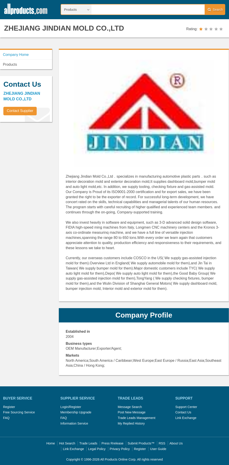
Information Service (74, 423)
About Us (176, 443)
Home (50, 443)
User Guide (158, 449)
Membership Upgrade (75, 412)
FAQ (6, 418)
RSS (162, 443)
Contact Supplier (20, 111)
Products (10, 64)
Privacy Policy (120, 449)
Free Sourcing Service (19, 412)
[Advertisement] (33, 157)
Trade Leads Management (136, 418)
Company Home (16, 55)
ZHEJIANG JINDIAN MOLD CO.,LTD (64, 28)
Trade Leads (88, 443)
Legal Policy (97, 449)
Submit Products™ (141, 443)
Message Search (130, 407)
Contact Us (183, 412)
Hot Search (67, 443)
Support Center (186, 407)
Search (215, 9)
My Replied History (131, 423)
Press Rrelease (112, 443)
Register (9, 407)
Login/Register (70, 407)
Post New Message (131, 412)
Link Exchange (185, 418)
